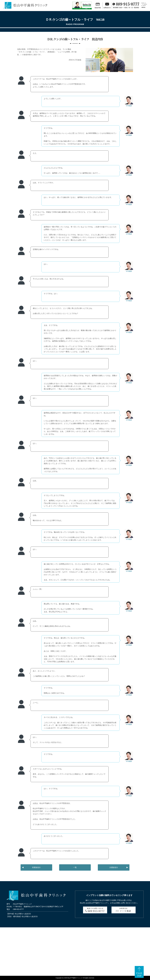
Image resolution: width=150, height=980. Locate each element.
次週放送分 (113, 867)
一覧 (75, 867)
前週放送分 (36, 867)
